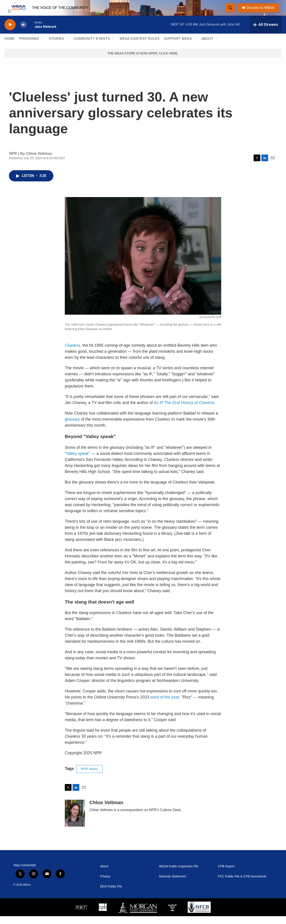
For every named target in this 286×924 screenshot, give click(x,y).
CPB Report (226, 874)
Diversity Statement (172, 884)
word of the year (164, 705)
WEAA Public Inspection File (178, 874)
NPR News (89, 777)
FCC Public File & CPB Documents (242, 884)
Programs (29, 46)
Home (9, 46)
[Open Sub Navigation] (42, 46)
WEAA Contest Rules (140, 46)
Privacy (105, 884)
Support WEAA (178, 46)
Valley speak (77, 461)
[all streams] (266, 32)
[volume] (23, 33)
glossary (72, 427)
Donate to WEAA (261, 11)
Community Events (92, 46)
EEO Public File (111, 894)
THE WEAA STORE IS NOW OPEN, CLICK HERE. (143, 61)
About (207, 46)
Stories (56, 46)
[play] (10, 32)
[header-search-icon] (230, 11)
